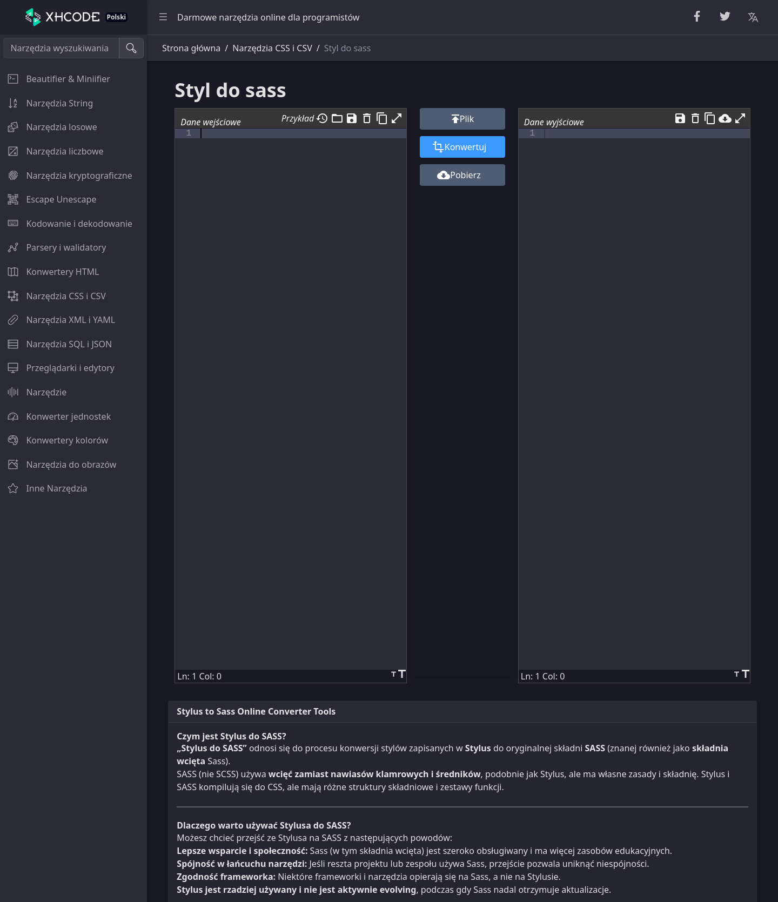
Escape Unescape (48, 199)
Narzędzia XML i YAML (57, 320)
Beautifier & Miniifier (55, 79)
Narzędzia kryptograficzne (66, 175)
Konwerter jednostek (55, 416)
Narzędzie (33, 392)
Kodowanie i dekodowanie (66, 224)
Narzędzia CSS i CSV (53, 296)
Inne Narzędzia (43, 488)
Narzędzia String (46, 103)
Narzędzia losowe (48, 127)
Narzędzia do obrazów (58, 464)
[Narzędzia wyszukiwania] (61, 48)
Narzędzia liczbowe (51, 151)
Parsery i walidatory (53, 247)
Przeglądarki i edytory (57, 368)
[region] (73, 468)
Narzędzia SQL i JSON (56, 344)
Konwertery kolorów (54, 440)
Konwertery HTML (49, 272)
